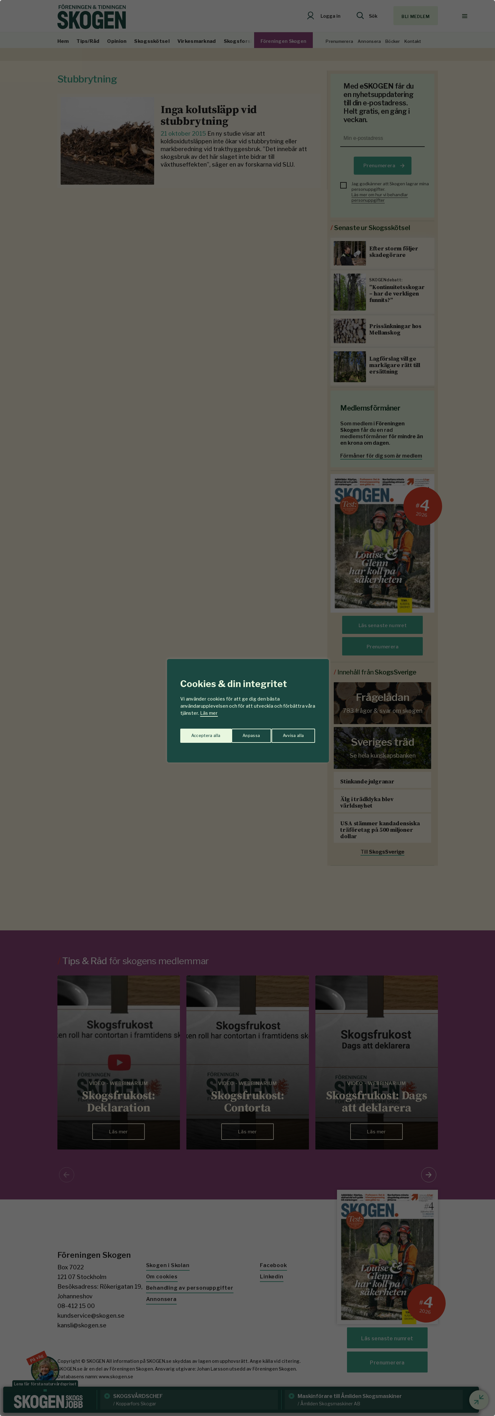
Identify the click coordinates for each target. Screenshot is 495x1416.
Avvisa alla (241, 733)
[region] (247, 708)
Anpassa (198, 733)
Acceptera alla (290, 733)
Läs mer (209, 713)
